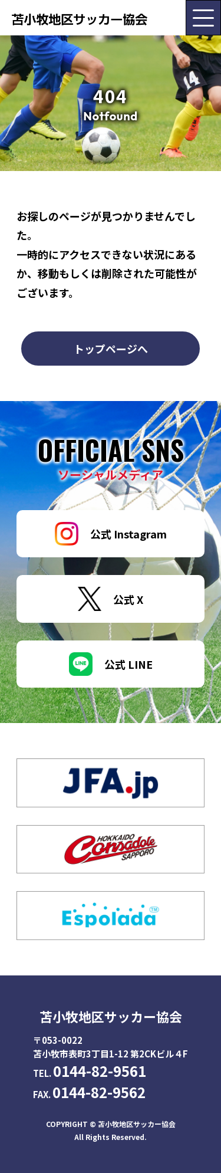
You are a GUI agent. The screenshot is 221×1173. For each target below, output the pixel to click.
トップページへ (111, 348)
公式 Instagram (111, 534)
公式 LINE (111, 664)
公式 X (110, 599)
